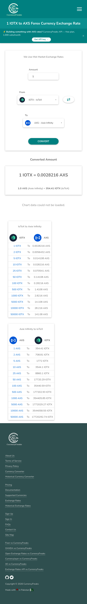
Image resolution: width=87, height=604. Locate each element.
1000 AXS (16, 398)
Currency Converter (14, 471)
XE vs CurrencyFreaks (15, 563)
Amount (33, 69)
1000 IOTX (17, 295)
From (22, 92)
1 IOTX (17, 246)
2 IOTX (17, 252)
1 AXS (16, 348)
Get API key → (41, 39)
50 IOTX (17, 277)
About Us (9, 455)
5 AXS (16, 361)
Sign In (8, 519)
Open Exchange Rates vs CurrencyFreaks (25, 553)
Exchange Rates (13, 500)
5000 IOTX (17, 302)
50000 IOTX (17, 314)
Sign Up (9, 513)
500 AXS (17, 392)
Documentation (12, 489)
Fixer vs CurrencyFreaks (16, 542)
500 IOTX (17, 289)
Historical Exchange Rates (18, 505)
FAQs (7, 524)
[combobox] (37, 99)
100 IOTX (17, 283)
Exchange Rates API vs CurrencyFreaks (24, 569)
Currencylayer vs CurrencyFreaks (21, 558)
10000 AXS (16, 410)
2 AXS (16, 354)
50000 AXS (16, 417)
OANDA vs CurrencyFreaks (18, 548)
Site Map (9, 534)
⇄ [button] (68, 99)
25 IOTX (17, 270)
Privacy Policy (12, 466)
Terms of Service (13, 460)
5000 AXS (16, 404)
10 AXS (17, 367)
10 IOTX (17, 264)
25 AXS (17, 373)
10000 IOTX (17, 308)
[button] (79, 9)
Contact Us (10, 529)
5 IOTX (17, 258)
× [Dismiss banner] (83, 35)
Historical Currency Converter (19, 476)
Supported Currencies (15, 495)
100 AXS (17, 385)
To (26, 115)
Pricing (8, 484)
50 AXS (17, 379)
